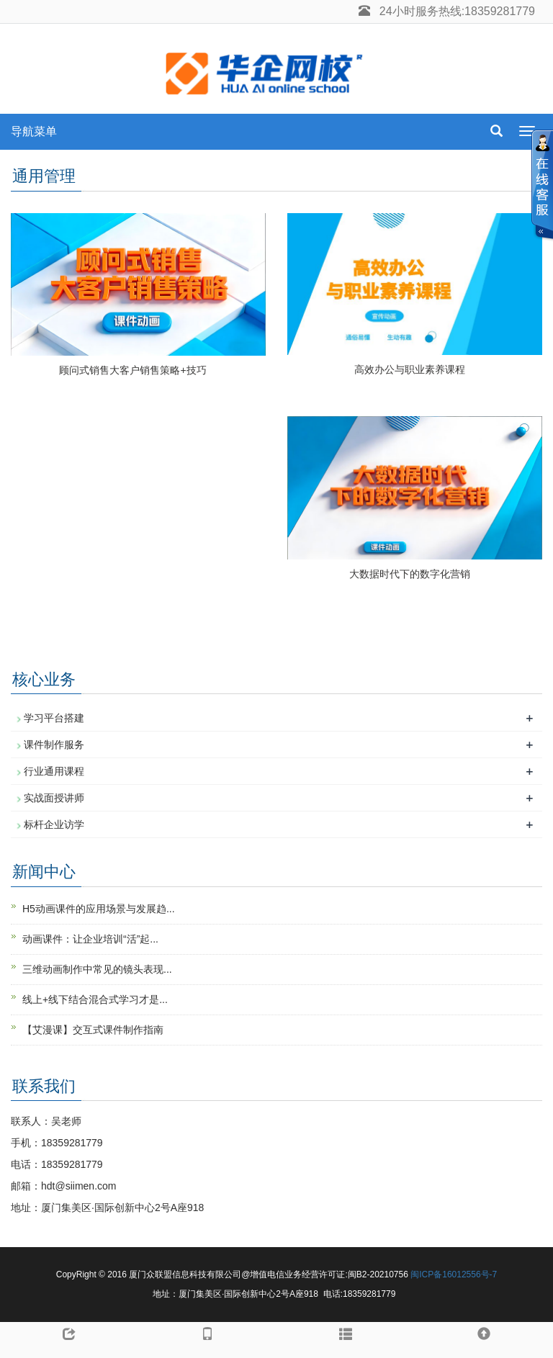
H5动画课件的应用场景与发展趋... (98, 908)
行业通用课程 (54, 771)
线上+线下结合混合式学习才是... (95, 999)
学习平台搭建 (54, 718)
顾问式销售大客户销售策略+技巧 (132, 370)
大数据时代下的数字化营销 (409, 574)
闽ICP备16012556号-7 (453, 1274)
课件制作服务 (54, 744)
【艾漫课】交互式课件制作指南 (92, 1029)
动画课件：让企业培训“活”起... (90, 939)
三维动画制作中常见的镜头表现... (97, 969)
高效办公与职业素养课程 (409, 369)
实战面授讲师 (54, 798)
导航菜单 (34, 131)
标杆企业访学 (54, 824)
